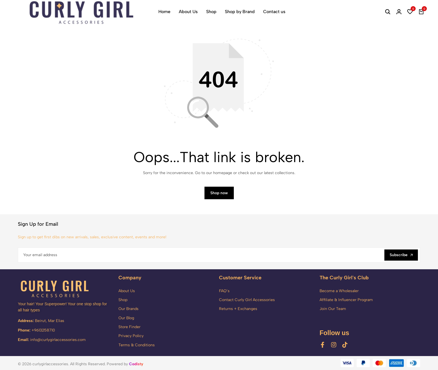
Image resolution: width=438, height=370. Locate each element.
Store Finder (129, 327)
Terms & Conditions (136, 345)
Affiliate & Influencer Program (346, 299)
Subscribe (401, 255)
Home (164, 11)
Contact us (274, 11)
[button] (410, 11)
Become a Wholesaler (339, 291)
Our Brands (128, 308)
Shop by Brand (240, 11)
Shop (211, 11)
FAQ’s (224, 291)
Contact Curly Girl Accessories (247, 299)
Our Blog (126, 318)
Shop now (219, 193)
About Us (188, 11)
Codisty (136, 364)
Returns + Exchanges (238, 308)
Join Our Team (333, 308)
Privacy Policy (131, 336)
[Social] (322, 345)
